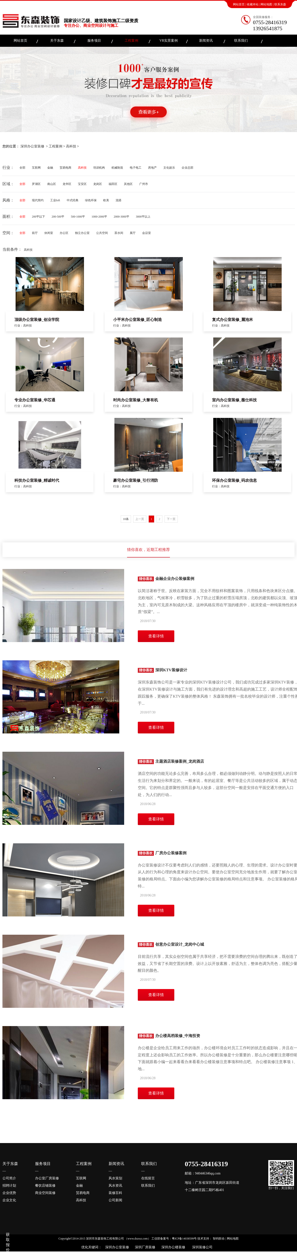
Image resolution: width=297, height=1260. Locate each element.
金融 (50, 167)
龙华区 (67, 184)
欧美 (106, 200)
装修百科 (115, 1193)
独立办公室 (82, 233)
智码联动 (218, 1238)
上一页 (139, 519)
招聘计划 (9, 1185)
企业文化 (9, 1200)
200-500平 (58, 216)
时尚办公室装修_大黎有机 (135, 400)
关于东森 (57, 40)
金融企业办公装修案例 (166, 579)
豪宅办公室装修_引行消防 (135, 480)
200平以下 (38, 216)
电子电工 (135, 167)
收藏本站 (253, 4)
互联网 (36, 167)
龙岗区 (97, 184)
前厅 (35, 233)
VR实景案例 (168, 40)
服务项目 (94, 40)
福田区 (113, 184)
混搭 (118, 200)
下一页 (171, 519)
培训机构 (99, 167)
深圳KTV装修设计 (162, 670)
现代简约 (38, 200)
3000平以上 (143, 216)
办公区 (64, 233)
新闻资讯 (206, 40)
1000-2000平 (99, 216)
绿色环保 (91, 200)
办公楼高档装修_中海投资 (169, 1036)
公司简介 (9, 1178)
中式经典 (72, 200)
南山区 (51, 184)
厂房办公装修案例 (162, 853)
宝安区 (82, 184)
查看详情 (156, 636)
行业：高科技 (23, 325)
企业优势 (9, 1193)
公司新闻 (115, 1200)
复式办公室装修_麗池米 (232, 319)
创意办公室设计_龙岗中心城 (171, 944)
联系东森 (280, 4)
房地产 (152, 167)
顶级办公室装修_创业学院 (36, 319)
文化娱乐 (169, 167)
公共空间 (102, 233)
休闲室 (48, 233)
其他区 (128, 184)
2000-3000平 (121, 216)
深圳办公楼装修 (172, 1247)
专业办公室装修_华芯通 (34, 400)
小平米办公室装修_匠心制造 (137, 319)
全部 (22, 167)
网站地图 (266, 4)
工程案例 (131, 40)
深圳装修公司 (201, 1247)
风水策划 (115, 1178)
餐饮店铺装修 (45, 1185)
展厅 (133, 233)
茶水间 (118, 233)
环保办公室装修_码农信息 (234, 480)
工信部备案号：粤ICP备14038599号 (174, 1238)
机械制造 (117, 167)
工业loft (55, 200)
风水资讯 (115, 1185)
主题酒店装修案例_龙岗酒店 (171, 761)
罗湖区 (36, 184)
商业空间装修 (45, 1193)
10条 (126, 519)
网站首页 (239, 4)
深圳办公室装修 (32, 146)
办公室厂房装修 (47, 1178)
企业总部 (187, 167)
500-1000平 (78, 216)
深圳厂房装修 (144, 1247)
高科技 (71, 146)
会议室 (146, 233)
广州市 (143, 184)
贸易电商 (65, 167)
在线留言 (148, 1178)
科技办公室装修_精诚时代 (36, 480)
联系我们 (241, 40)
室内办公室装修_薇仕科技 (234, 400)
